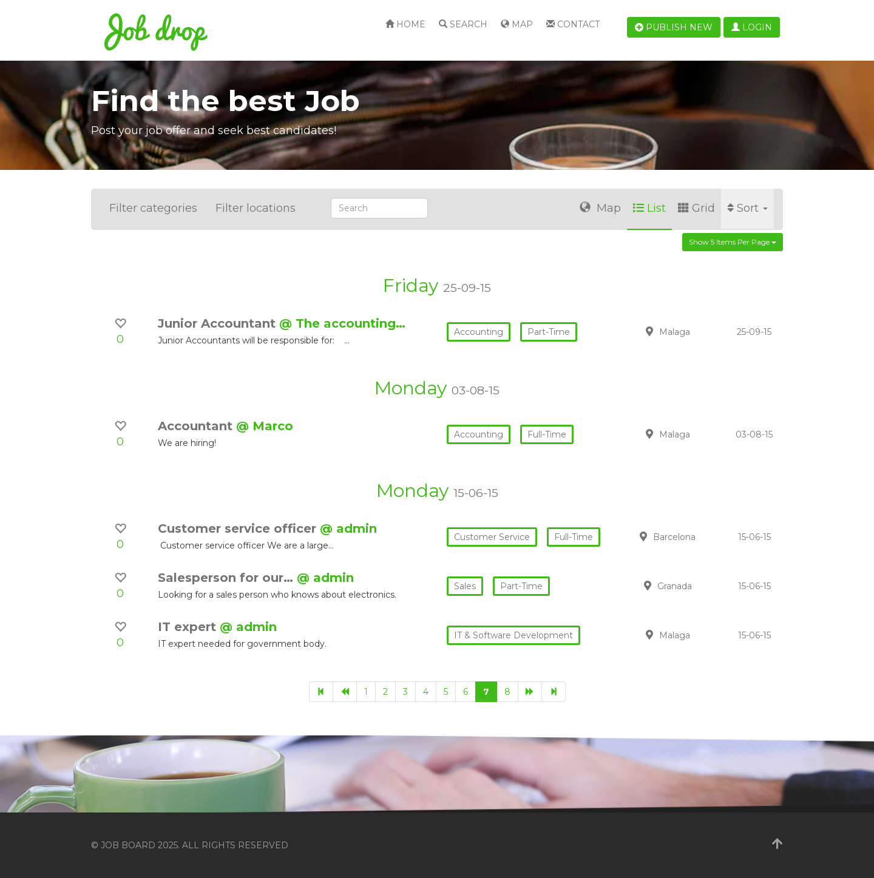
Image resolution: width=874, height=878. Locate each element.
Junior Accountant (218, 323)
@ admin (348, 528)
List (649, 208)
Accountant (197, 426)
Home (405, 24)
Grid (696, 208)
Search (463, 24)
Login (751, 27)
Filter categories (153, 208)
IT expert (189, 627)
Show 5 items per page (732, 241)
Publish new (674, 27)
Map (517, 24)
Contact (573, 24)
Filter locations (255, 208)
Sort (747, 208)
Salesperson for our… (227, 577)
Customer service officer (239, 528)
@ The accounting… (342, 323)
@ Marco (264, 426)
